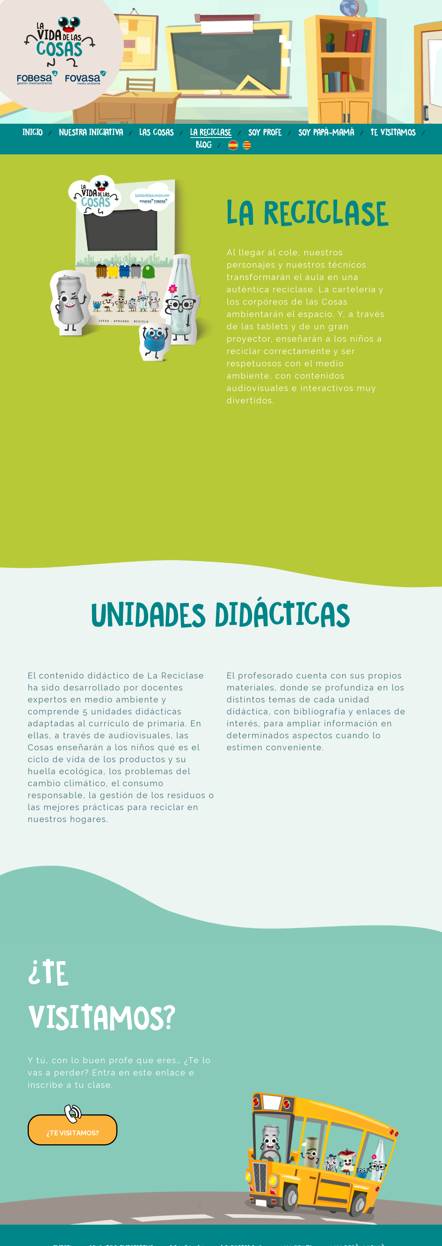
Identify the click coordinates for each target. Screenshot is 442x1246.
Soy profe (265, 133)
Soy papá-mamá (326, 133)
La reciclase (211, 133)
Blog (204, 145)
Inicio (32, 133)
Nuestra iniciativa (91, 133)
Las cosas (156, 133)
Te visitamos (393, 133)
